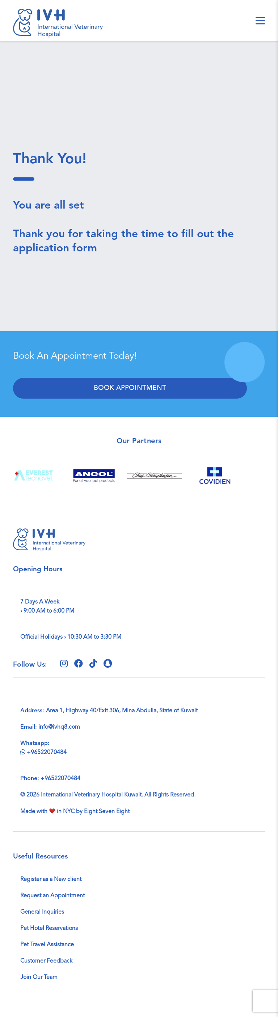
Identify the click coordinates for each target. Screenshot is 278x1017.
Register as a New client (50, 879)
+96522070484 (43, 752)
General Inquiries (42, 912)
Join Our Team (39, 977)
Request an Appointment (52, 896)
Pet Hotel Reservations (49, 928)
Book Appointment (130, 388)
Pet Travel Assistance (47, 945)
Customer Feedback (46, 961)
